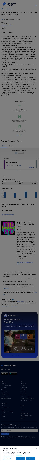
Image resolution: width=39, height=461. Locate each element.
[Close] (36, 451)
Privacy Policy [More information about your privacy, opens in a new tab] (19, 457)
